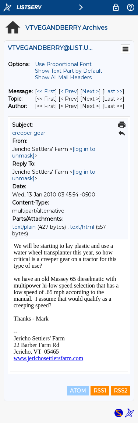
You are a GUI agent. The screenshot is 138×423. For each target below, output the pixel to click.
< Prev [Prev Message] (68, 91)
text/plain (24, 227)
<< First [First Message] (46, 91)
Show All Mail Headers (63, 77)
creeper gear (28, 133)
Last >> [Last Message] (113, 91)
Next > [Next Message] (90, 91)
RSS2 (120, 390)
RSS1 (99, 390)
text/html (82, 227)
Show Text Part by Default (68, 71)
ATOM (78, 390)
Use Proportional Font (63, 64)
